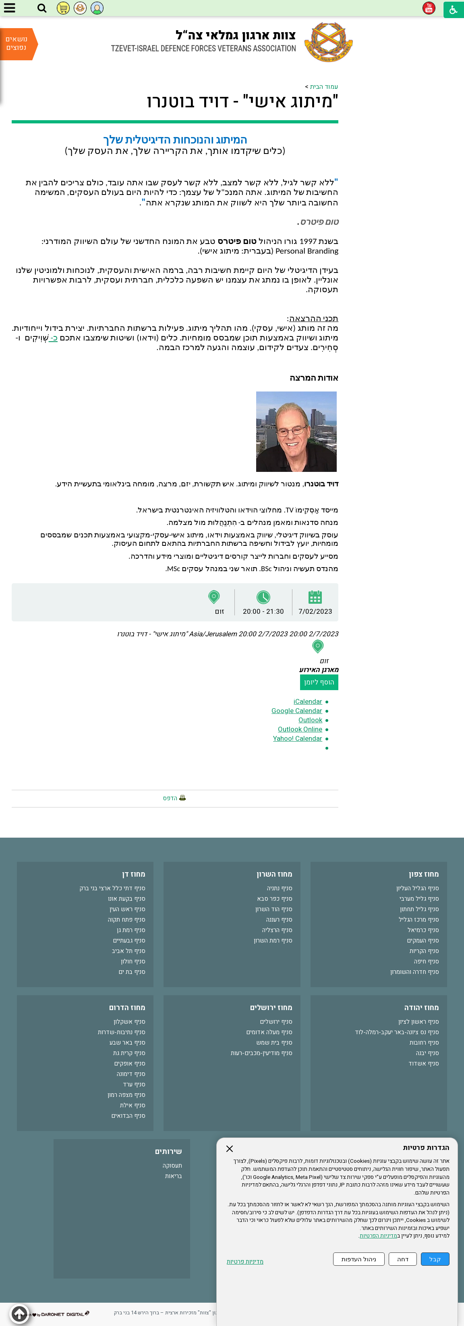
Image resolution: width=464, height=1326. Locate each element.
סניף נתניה (279, 888)
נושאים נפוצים (16, 43)
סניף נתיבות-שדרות (121, 1032)
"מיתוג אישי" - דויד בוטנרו (242, 101)
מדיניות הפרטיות (378, 1236)
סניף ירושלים (276, 1021)
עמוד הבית (324, 87)
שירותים (168, 1151)
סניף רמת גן (131, 930)
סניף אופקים (129, 1063)
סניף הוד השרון (273, 909)
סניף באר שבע (127, 1042)
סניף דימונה (131, 1074)
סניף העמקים (423, 940)
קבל (435, 1259)
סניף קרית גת (129, 1053)
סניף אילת (132, 1105)
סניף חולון (133, 961)
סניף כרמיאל (423, 930)
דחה (402, 1259)
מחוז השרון (274, 874)
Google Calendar (296, 711)
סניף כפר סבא (274, 898)
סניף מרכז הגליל (419, 919)
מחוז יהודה (421, 1007)
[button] (41, 8)
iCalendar (308, 702)
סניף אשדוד (423, 1063)
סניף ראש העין (127, 909)
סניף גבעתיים (129, 940)
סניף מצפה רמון (126, 1094)
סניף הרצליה (277, 930)
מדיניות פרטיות (245, 1262)
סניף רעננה (279, 919)
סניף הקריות (424, 951)
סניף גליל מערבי (419, 898)
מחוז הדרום (127, 1007)
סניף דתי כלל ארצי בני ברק (112, 888)
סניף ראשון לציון (418, 1021)
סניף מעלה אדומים (269, 1032)
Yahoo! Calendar (297, 739)
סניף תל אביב (128, 951)
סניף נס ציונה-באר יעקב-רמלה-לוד (397, 1032)
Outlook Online (300, 729)
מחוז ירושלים (271, 1007)
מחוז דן (133, 874)
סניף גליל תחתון (419, 909)
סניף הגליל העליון (417, 888)
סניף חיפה (426, 961)
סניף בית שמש (274, 1042)
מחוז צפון (424, 874)
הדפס (170, 798)
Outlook (310, 720)
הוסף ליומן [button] (319, 682)
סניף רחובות (424, 1042)
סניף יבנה (427, 1053)
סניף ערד (134, 1084)
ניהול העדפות (359, 1259)
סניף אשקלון (129, 1021)
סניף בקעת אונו (126, 898)
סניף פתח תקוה (126, 919)
